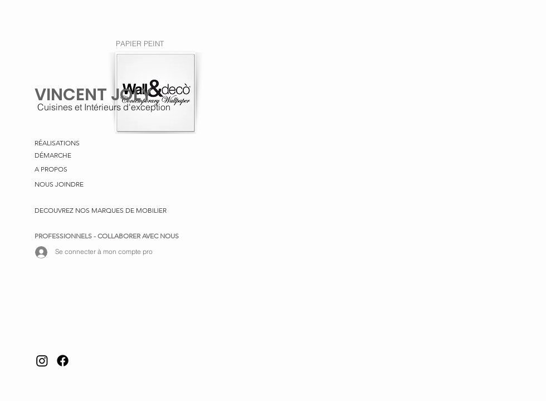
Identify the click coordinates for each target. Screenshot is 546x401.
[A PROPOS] (53, 170)
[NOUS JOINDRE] (62, 185)
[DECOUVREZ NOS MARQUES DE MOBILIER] (101, 211)
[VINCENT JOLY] (94, 95)
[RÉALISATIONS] (108, 143)
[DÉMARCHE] (55, 156)
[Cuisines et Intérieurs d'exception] (104, 107)
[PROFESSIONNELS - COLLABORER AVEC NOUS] (108, 236)
